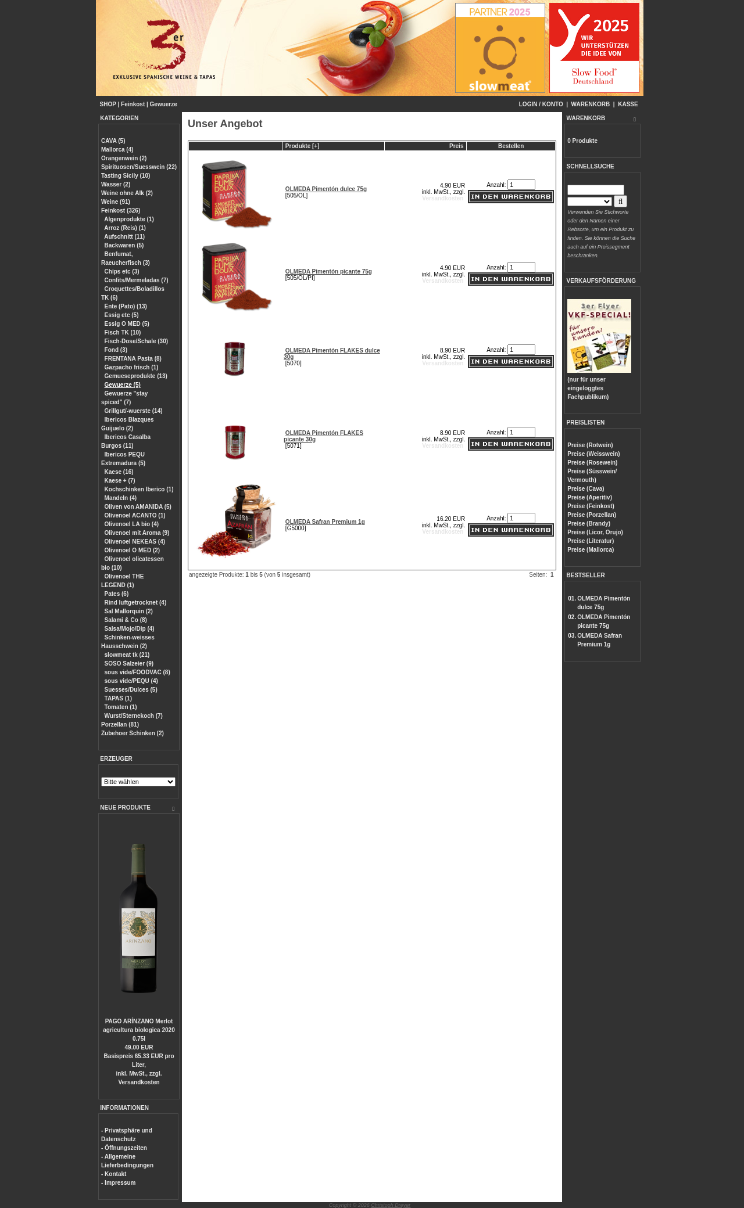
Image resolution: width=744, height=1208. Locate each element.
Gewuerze (163, 104)
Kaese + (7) (120, 480)
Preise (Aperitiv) (589, 497)
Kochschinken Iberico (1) (139, 489)
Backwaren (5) (124, 245)
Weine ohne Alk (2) (127, 193)
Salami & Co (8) (126, 620)
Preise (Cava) (585, 489)
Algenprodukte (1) (129, 219)
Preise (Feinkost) (590, 506)
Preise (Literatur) (590, 541)
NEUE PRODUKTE (125, 807)
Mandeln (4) (121, 498)
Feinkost (133, 104)
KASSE (628, 104)
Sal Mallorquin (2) (129, 611)
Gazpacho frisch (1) (132, 367)
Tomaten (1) (121, 707)
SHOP (108, 104)
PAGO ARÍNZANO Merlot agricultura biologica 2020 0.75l (138, 1030)
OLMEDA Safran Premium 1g (325, 522)
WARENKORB (590, 104)
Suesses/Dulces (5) (131, 689)
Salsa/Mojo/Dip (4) (130, 628)
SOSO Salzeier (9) (129, 663)
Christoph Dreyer (390, 1205)
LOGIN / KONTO (541, 104)
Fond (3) (116, 350)
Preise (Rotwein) (590, 445)
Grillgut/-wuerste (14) (134, 411)
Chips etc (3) (122, 271)
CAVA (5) (113, 141)
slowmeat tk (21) (127, 655)
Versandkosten (138, 1082)
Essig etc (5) (122, 315)
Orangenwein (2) (123, 158)
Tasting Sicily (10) (125, 175)
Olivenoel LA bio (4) (132, 524)
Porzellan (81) (120, 724)
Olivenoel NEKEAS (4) (135, 541)
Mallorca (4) (117, 149)
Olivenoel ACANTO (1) (135, 515)
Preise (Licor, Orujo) (595, 532)
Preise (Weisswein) (593, 454)
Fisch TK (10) (123, 332)
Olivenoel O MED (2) (132, 550)
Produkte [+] (302, 146)
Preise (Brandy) (588, 523)
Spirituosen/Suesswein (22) (139, 167)
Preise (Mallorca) (590, 550)
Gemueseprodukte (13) (136, 376)
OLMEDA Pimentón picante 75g (328, 271)
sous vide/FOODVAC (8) (137, 672)
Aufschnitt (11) (124, 236)
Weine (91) (115, 202)
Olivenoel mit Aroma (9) (137, 533)
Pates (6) (117, 594)
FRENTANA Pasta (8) (133, 358)
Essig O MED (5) (127, 324)
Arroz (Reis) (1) (125, 228)
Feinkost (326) (120, 210)
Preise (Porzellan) (591, 515)
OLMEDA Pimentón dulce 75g (326, 189)
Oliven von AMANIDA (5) (138, 507)
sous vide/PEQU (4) (131, 681)
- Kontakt (113, 1174)
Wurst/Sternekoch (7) (134, 716)
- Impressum (118, 1183)
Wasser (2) (115, 184)
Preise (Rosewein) (592, 462)
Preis (456, 146)
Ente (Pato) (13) (126, 306)
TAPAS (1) (118, 698)
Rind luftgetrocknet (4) (136, 602)
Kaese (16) (119, 472)
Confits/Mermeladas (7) (137, 280)
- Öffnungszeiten (124, 1148)
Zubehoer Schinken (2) (132, 733)
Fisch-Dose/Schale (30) (136, 341)
